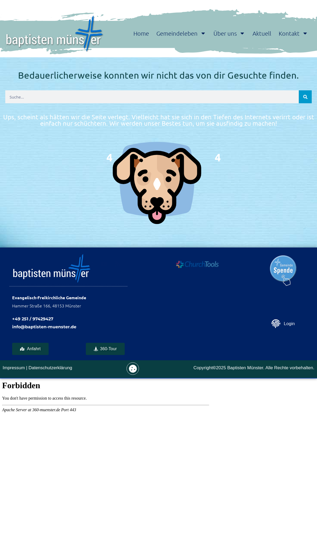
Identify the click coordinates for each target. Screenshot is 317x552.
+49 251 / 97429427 (32, 318)
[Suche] (305, 96)
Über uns (229, 33)
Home (141, 33)
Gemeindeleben (181, 33)
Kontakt (293, 33)
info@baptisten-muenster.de (44, 326)
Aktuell (262, 33)
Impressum (14, 367)
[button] (133, 368)
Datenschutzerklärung (50, 367)
